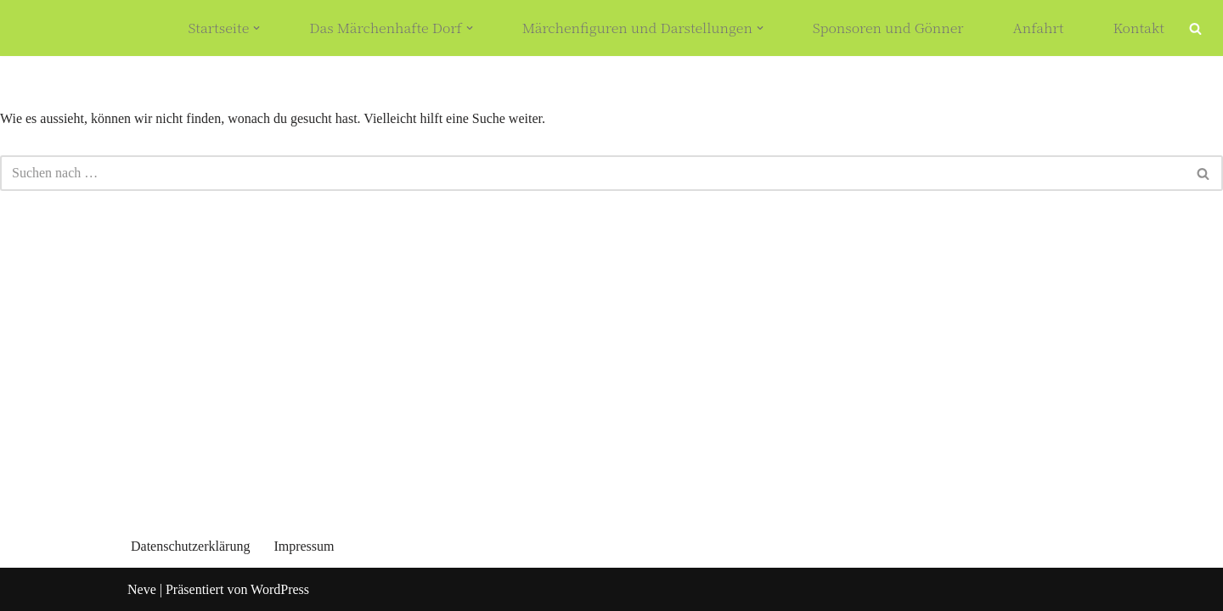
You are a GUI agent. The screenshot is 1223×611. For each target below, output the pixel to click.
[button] (256, 28)
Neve (141, 589)
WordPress (280, 589)
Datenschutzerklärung (190, 546)
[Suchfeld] (1195, 28)
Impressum (303, 546)
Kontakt (1139, 28)
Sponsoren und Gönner (888, 28)
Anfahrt (1037, 28)
